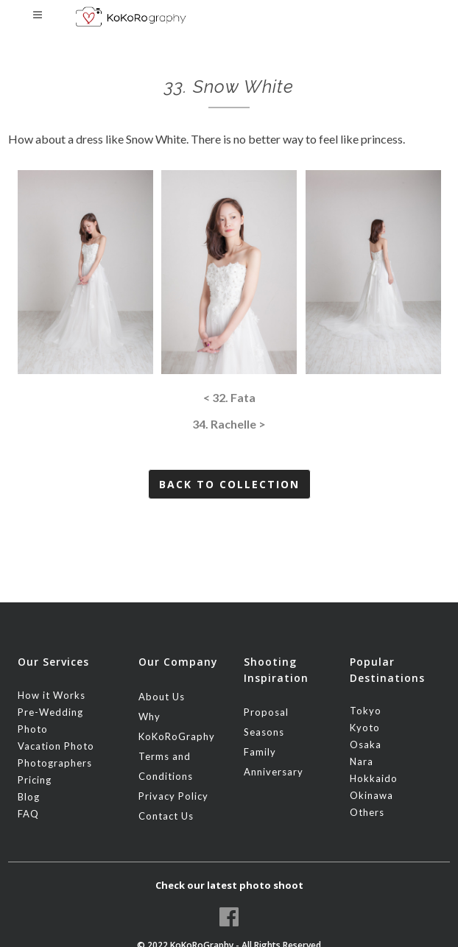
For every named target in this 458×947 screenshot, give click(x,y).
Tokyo (365, 711)
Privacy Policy (173, 796)
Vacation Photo (56, 746)
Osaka (365, 744)
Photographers (55, 763)
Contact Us (166, 816)
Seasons (264, 732)
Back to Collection (229, 484)
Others (367, 812)
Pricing (35, 780)
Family (260, 752)
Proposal (266, 712)
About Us (161, 697)
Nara (361, 761)
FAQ (28, 814)
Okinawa (371, 795)
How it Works (51, 695)
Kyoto (365, 727)
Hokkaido (374, 778)
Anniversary (273, 772)
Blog (29, 797)
